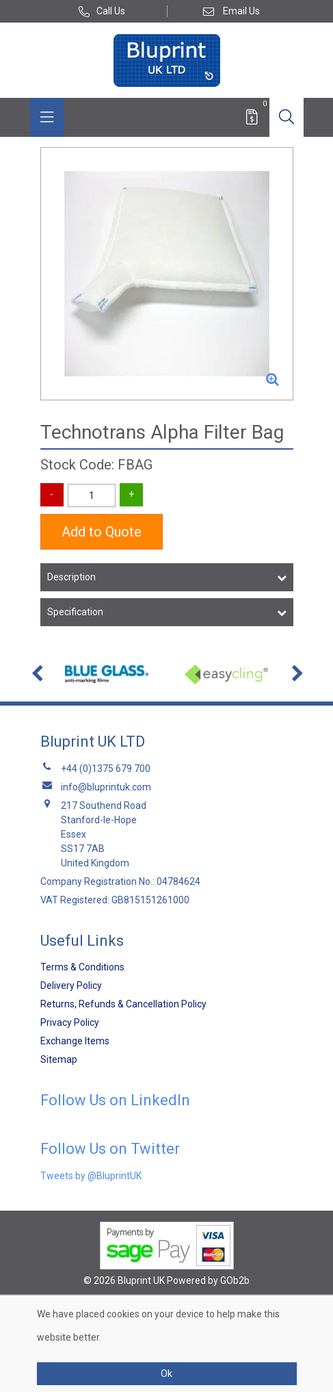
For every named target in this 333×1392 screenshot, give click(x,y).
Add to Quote (102, 532)
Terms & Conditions (82, 967)
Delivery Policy (71, 985)
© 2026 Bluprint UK (124, 1280)
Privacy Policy (69, 1022)
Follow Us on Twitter (110, 1148)
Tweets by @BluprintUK (91, 1175)
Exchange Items (74, 1040)
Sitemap (58, 1059)
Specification (75, 611)
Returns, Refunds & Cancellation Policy (123, 1003)
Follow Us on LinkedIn (115, 1100)
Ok (166, 1373)
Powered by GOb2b (208, 1280)
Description (71, 576)
